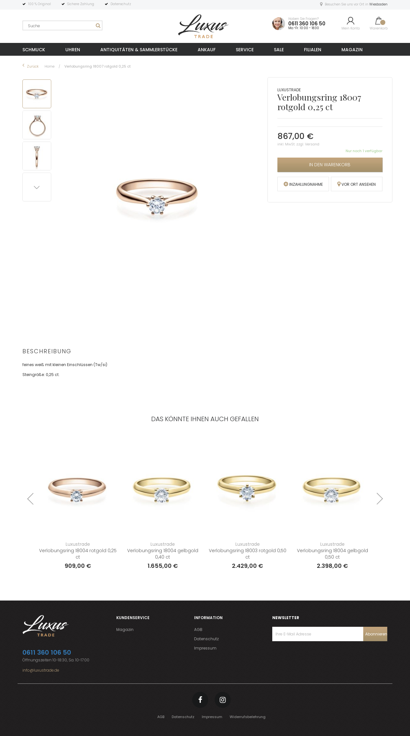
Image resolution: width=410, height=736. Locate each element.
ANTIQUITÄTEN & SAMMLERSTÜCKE (138, 49)
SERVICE (245, 49)
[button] (37, 123)
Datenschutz (206, 639)
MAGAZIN (352, 49)
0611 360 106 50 (306, 23)
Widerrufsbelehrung (248, 716)
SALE (279, 49)
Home (50, 66)
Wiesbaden (378, 4)
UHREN (72, 49)
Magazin (125, 629)
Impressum (205, 648)
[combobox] (62, 25)
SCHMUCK (33, 49)
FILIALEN (312, 49)
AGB (198, 629)
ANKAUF (207, 49)
